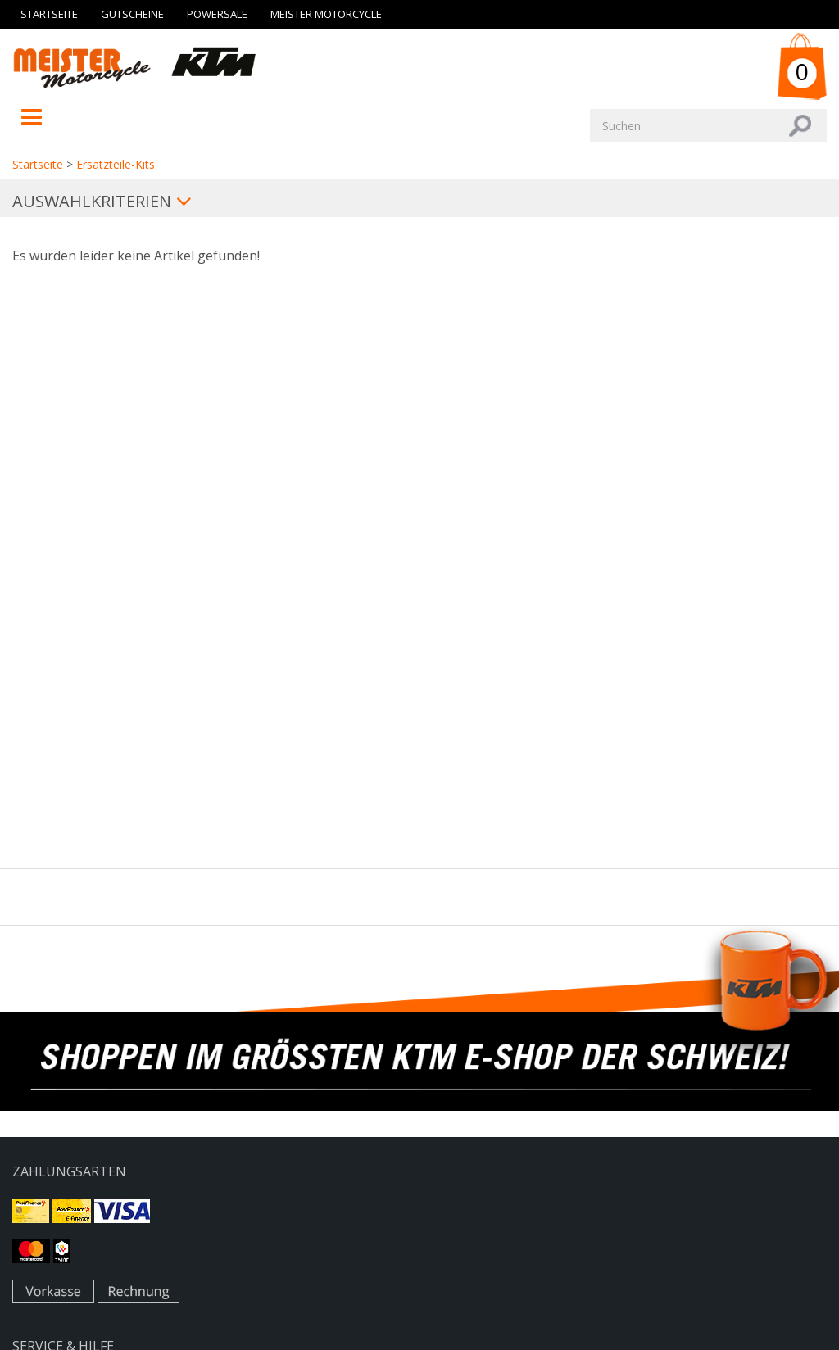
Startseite (49, 14)
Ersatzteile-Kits (115, 164)
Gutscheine (132, 14)
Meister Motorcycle (326, 14)
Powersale (217, 14)
